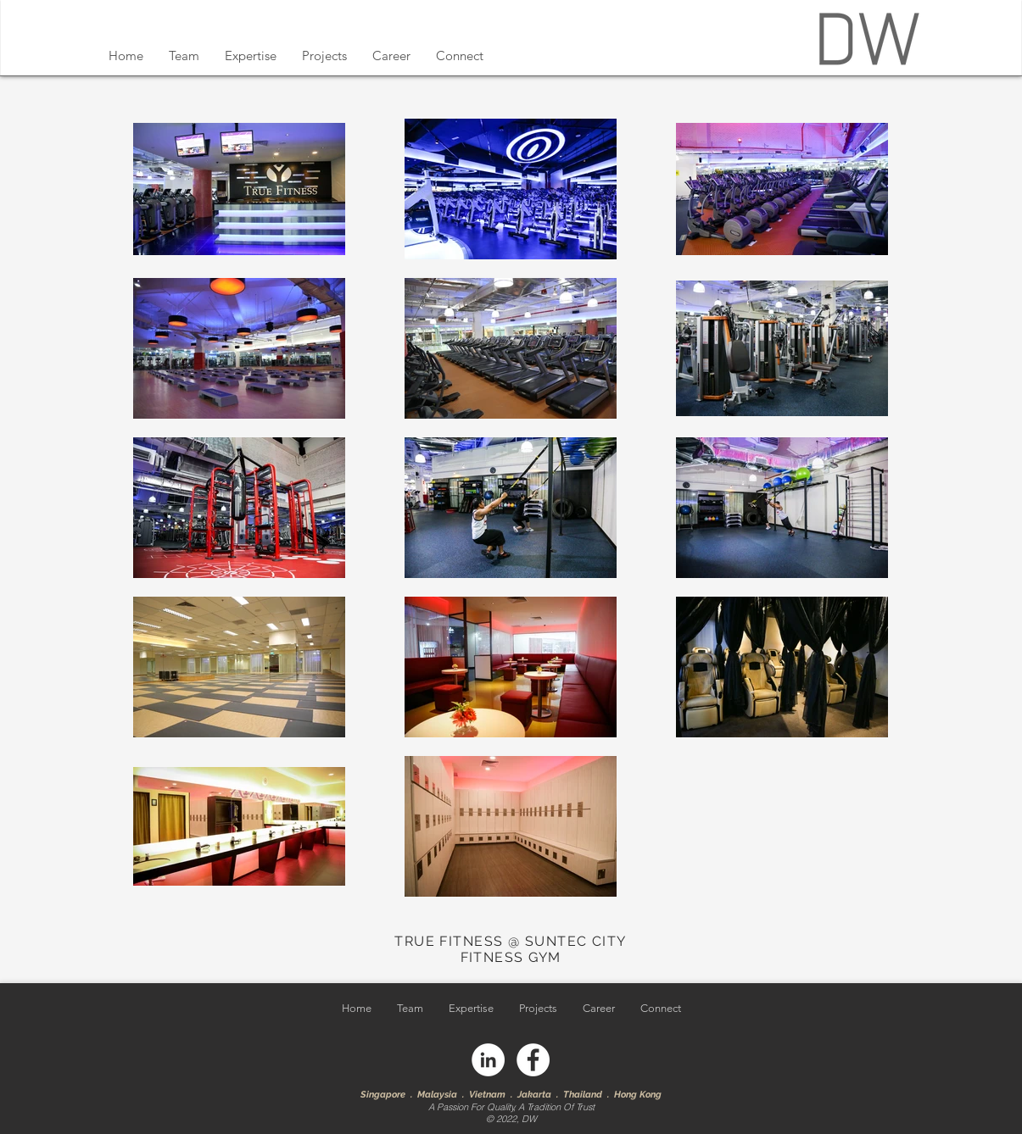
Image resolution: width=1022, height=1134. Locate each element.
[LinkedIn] (488, 1059)
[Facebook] (533, 1059)
